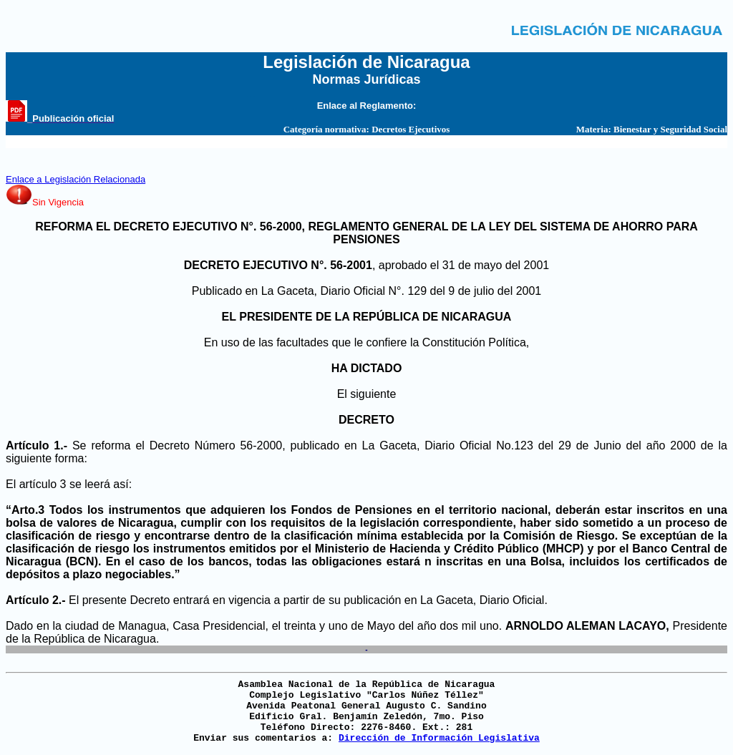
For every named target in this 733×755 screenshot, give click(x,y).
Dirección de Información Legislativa (439, 738)
